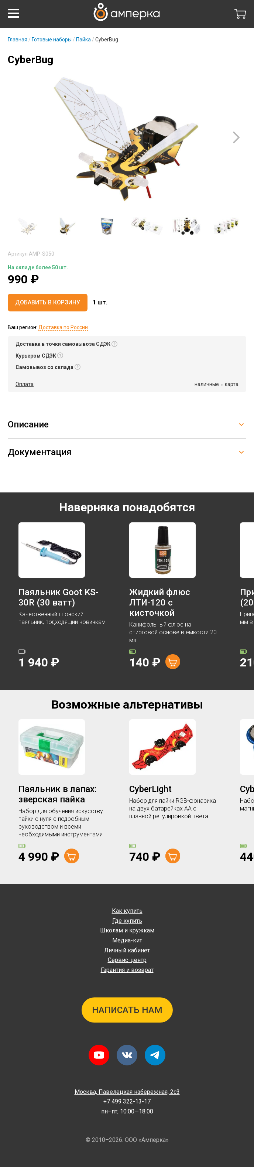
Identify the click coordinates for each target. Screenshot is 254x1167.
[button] (13, 13)
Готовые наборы (52, 39)
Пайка (83, 39)
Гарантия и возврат (127, 969)
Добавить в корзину (47, 302)
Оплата (25, 384)
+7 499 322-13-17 (127, 1101)
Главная (17, 39)
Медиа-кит (127, 940)
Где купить (127, 920)
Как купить (127, 910)
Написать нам (127, 1010)
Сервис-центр (127, 959)
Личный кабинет (127, 950)
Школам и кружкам (127, 930)
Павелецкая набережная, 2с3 (127, 1091)
